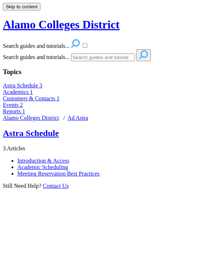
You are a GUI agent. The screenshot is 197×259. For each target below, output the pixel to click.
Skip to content (22, 6)
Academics (18, 92)
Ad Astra (77, 118)
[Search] (103, 57)
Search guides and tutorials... (36, 57)
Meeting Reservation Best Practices (58, 174)
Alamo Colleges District (31, 118)
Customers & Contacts (31, 98)
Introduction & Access (43, 161)
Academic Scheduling (42, 167)
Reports (14, 111)
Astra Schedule (22, 85)
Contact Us (56, 186)
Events (13, 105)
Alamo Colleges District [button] (61, 24)
